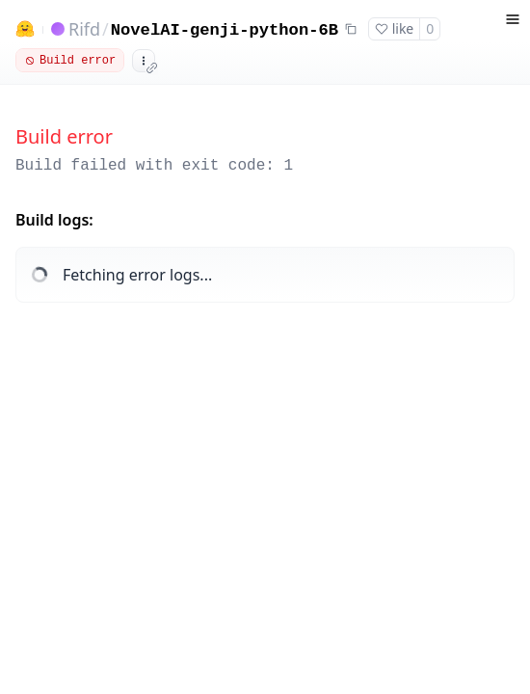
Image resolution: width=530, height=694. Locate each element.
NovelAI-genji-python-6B (224, 30)
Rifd (84, 28)
